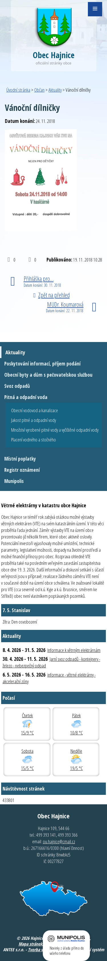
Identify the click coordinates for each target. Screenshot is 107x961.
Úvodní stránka (18, 90)
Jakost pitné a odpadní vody (33, 420)
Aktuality (55, 90)
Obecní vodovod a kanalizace (34, 410)
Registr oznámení (22, 470)
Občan (39, 90)
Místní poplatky (20, 458)
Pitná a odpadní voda (25, 397)
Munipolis (14, 481)
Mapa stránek (30, 944)
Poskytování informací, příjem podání (42, 363)
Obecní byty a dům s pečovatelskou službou (48, 375)
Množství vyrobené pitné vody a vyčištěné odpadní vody (54, 430)
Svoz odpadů (17, 386)
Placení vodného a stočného (33, 439)
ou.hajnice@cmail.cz (59, 841)
